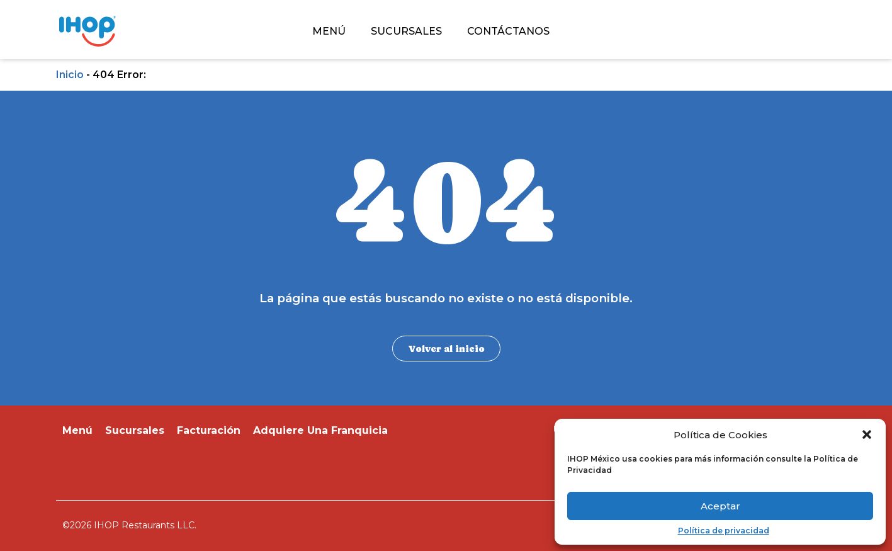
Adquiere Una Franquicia (320, 430)
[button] (867, 434)
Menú (77, 430)
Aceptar (720, 506)
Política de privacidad (723, 530)
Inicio (70, 75)
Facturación (208, 430)
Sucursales (134, 430)
